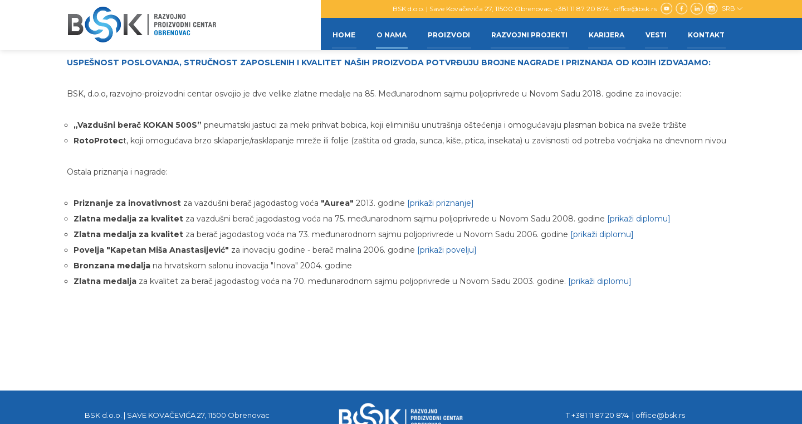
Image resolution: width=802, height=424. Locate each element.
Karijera (604, 34)
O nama (385, 34)
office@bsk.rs (636, 8)
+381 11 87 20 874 (581, 8)
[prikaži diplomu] (639, 219)
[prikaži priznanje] (440, 203)
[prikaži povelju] (447, 250)
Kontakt (705, 34)
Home (336, 34)
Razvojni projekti (525, 34)
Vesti (654, 34)
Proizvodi (444, 34)
